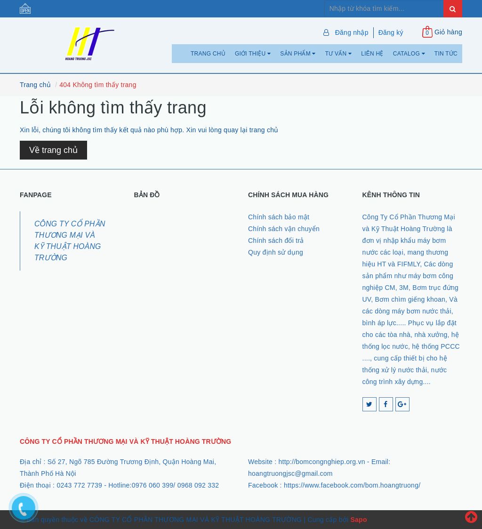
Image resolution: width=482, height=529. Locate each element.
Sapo (358, 519)
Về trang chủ (53, 150)
